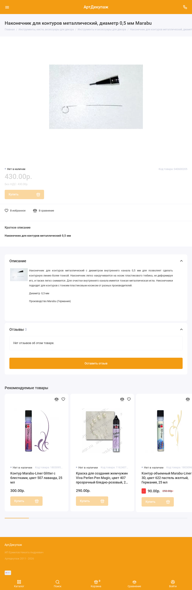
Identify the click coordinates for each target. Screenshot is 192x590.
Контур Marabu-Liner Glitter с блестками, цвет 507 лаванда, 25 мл (36, 484)
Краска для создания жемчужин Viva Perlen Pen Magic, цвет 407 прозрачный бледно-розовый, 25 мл (102, 484)
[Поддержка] (185, 7)
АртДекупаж (96, 7)
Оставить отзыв (96, 370)
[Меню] (7, 7)
